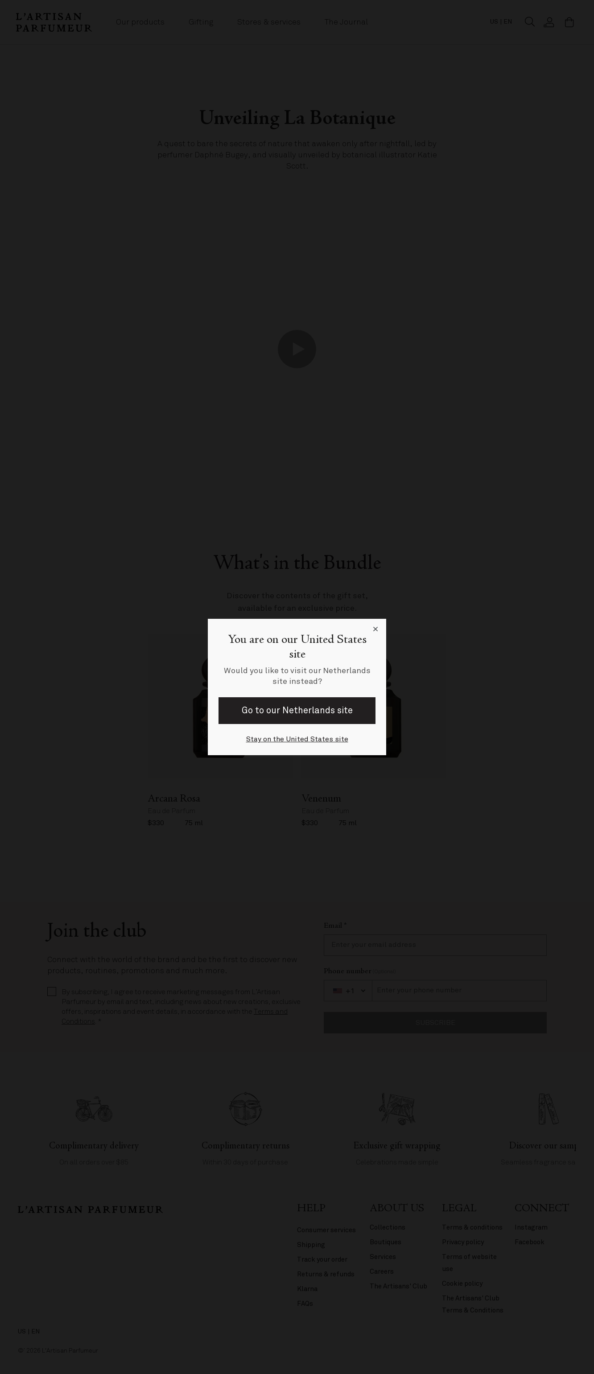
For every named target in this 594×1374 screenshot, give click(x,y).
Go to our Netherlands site (297, 710)
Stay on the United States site (297, 739)
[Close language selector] (375, 629)
